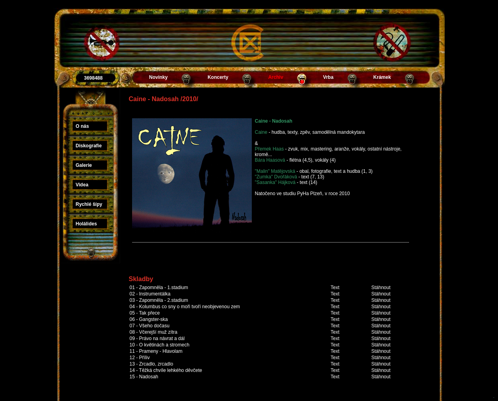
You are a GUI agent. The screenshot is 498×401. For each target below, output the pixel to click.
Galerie (84, 165)
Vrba (328, 77)
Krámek (382, 77)
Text (335, 287)
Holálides (86, 224)
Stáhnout (381, 287)
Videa (82, 185)
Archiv (275, 77)
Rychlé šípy (89, 204)
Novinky (158, 77)
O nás (82, 126)
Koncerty (218, 77)
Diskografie (89, 146)
